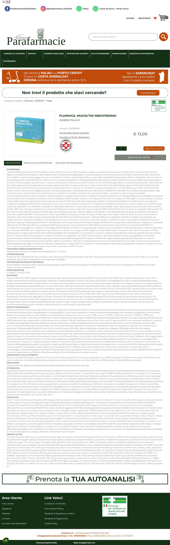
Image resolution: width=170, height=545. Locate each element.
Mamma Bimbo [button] (119, 53)
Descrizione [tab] (13, 163)
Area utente (8, 503)
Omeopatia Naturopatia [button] (141, 53)
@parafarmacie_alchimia (56, 8)
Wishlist (155, 18)
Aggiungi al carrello (154, 148)
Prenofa (53, 542)
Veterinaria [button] (9, 61)
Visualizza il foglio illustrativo (74, 137)
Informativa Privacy (54, 508)
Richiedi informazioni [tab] (69, 163)
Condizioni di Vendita (55, 503)
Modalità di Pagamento (56, 518)
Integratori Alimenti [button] (77, 53)
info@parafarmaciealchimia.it (52, 536)
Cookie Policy (51, 523)
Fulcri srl (90, 542)
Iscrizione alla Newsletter (14, 523)
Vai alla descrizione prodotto (74, 133)
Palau (82, 8)
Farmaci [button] (32, 53)
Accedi (130, 18)
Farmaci (28, 101)
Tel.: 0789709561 (77, 536)
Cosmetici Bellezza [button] (54, 53)
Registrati (144, 18)
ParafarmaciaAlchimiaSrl (20, 8)
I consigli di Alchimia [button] (14, 53)
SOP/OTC (40, 101)
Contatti (6, 518)
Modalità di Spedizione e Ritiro (59, 513)
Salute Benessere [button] (100, 53)
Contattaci (148, 93)
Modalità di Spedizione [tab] (38, 163)
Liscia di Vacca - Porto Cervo (111, 8)
